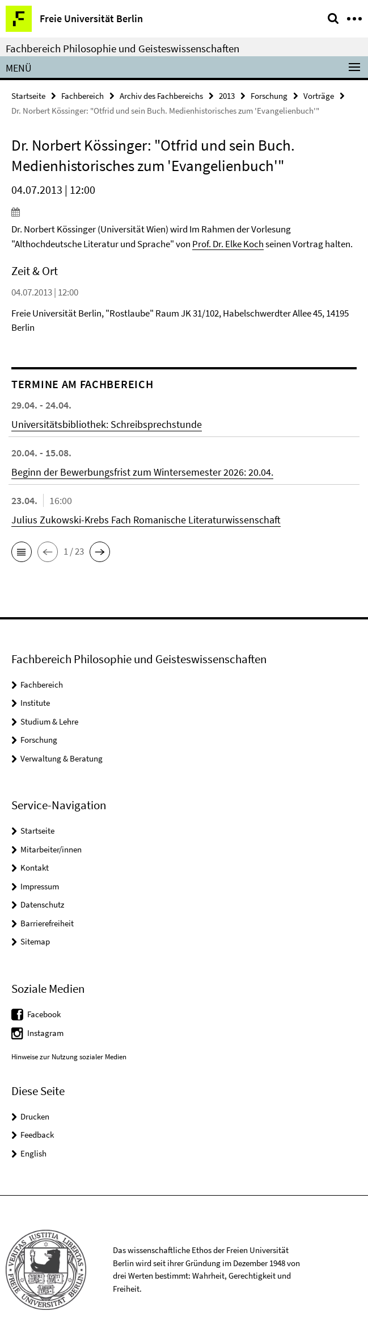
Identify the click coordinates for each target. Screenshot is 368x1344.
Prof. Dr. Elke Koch (228, 244)
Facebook (44, 1014)
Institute (35, 702)
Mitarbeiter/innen (51, 849)
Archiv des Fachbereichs (161, 95)
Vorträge (318, 95)
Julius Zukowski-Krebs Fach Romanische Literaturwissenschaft (146, 519)
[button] (21, 551)
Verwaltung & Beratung (61, 758)
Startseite (28, 95)
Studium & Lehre (49, 721)
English (33, 1153)
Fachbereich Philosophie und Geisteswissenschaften (122, 48)
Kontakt (34, 867)
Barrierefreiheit (47, 923)
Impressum (39, 886)
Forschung (269, 95)
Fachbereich (82, 95)
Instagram (45, 1032)
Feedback (37, 1134)
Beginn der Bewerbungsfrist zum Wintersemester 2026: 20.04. (142, 471)
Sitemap (35, 941)
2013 (227, 95)
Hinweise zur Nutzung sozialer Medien (68, 1057)
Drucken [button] (34, 1116)
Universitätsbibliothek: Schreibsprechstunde (106, 424)
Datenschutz (42, 904)
